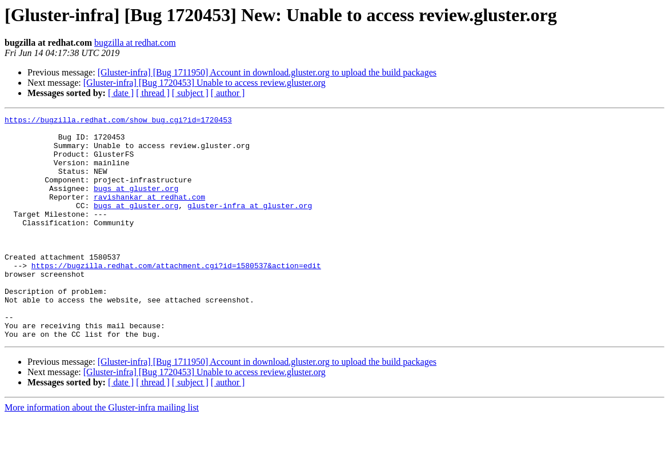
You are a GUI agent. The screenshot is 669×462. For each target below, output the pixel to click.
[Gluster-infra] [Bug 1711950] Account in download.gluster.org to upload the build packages (267, 72)
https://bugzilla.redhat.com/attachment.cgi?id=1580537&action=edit (176, 296)
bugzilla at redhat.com (135, 42)
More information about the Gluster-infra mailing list (102, 452)
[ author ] (228, 93)
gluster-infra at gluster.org (249, 224)
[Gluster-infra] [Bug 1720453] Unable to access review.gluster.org (204, 82)
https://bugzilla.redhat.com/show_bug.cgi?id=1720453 (118, 121)
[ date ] (121, 93)
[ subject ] (190, 93)
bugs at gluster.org (136, 203)
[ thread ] (153, 93)
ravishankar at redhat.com (149, 214)
